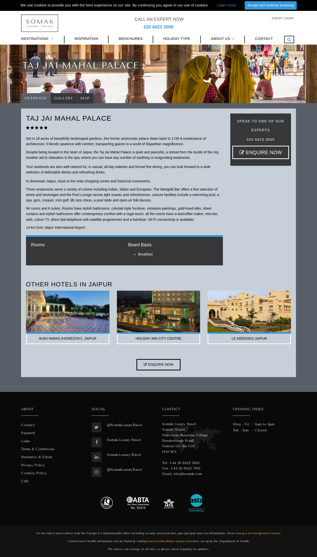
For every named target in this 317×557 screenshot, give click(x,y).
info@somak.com (187, 474)
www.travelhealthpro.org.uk (165, 541)
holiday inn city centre (158, 338)
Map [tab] (85, 98)
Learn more (226, 5)
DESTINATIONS (37, 38)
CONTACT (264, 38)
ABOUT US (220, 38)
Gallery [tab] (63, 98)
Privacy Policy (33, 465)
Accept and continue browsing (270, 5)
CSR (24, 481)
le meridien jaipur (249, 338)
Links (25, 441)
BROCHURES (131, 38)
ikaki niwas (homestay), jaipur (67, 338)
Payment (28, 433)
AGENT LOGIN (282, 18)
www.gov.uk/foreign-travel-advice (258, 533)
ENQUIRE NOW (260, 152)
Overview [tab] (36, 98)
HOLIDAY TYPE (176, 38)
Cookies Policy (34, 473)
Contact (28, 425)
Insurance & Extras (37, 457)
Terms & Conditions (37, 449)
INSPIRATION (86, 38)
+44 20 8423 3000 (184, 463)
